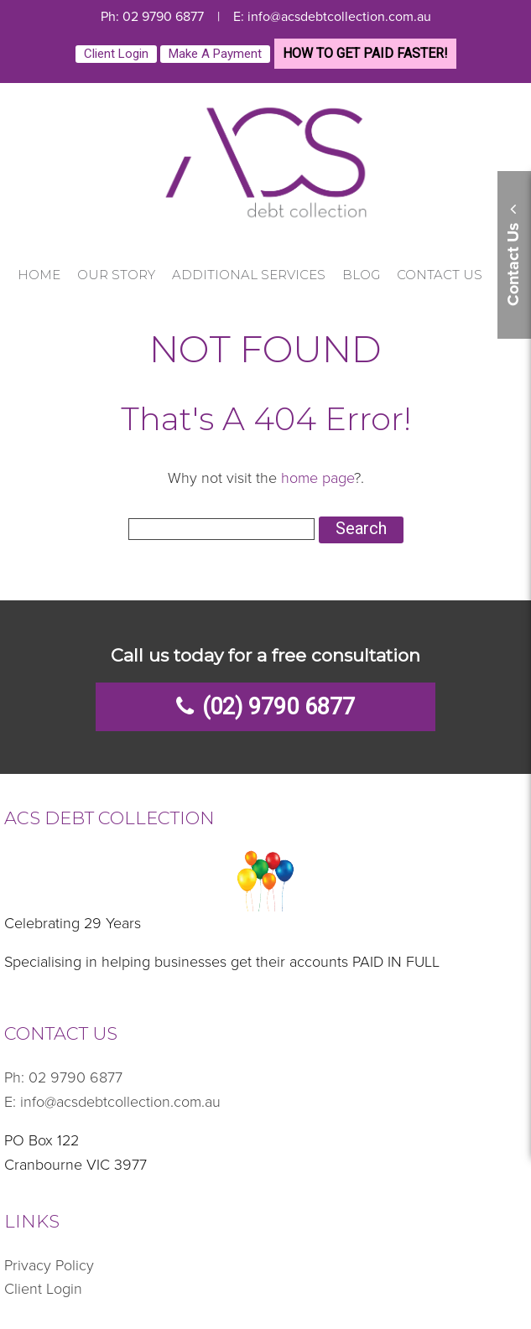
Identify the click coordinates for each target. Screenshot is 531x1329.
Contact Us (439, 275)
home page (317, 478)
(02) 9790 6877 (278, 706)
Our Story (116, 275)
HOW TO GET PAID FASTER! (365, 53)
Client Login (116, 53)
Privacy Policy (49, 1265)
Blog (361, 275)
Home (39, 275)
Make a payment (215, 53)
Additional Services (248, 275)
